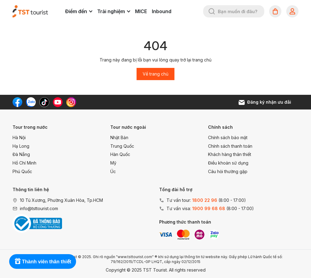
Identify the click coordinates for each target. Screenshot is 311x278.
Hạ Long (21, 146)
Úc (113, 171)
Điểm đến (78, 11)
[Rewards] (42, 261)
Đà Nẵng (21, 154)
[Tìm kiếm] (211, 11)
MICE (141, 11)
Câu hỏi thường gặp (227, 171)
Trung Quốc (122, 146)
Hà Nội (19, 137)
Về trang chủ (155, 73)
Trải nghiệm (113, 11)
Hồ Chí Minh (24, 162)
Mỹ (113, 162)
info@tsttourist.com (39, 208)
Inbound (161, 11)
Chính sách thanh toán (230, 146)
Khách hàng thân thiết (229, 154)
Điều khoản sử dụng (228, 162)
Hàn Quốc (120, 154)
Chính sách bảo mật (227, 137)
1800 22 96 (204, 200)
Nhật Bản (119, 137)
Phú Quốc (22, 171)
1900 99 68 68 (208, 208)
